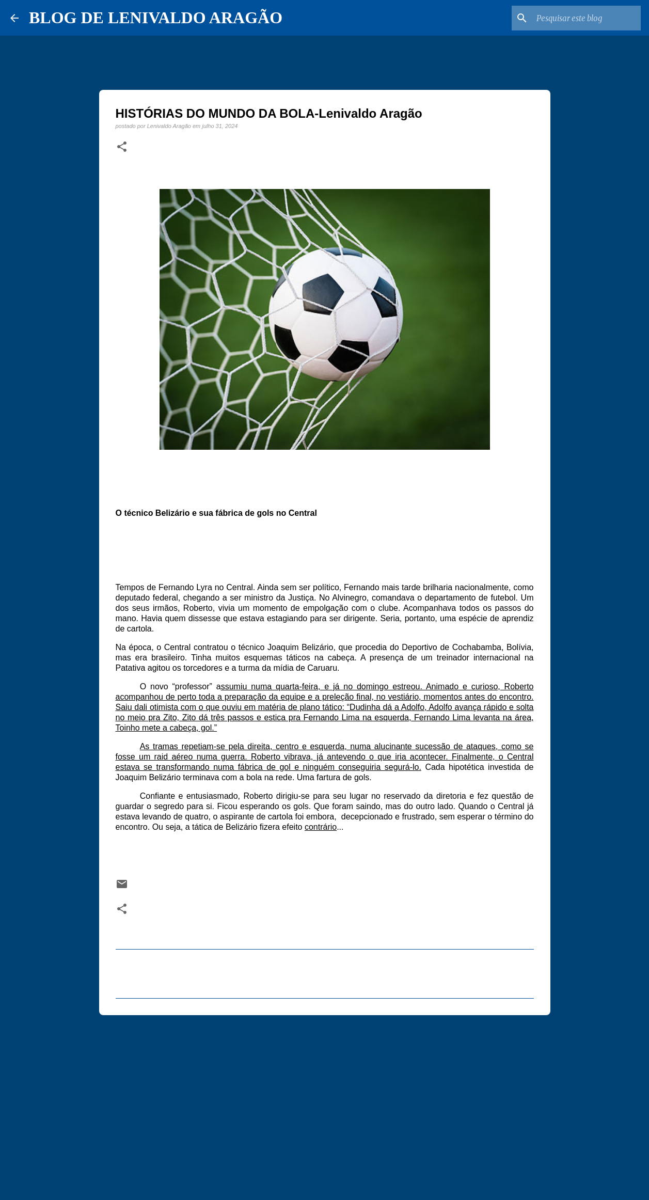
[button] (122, 147)
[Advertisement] (325, 1103)
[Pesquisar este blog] (586, 18)
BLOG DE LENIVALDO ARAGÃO (155, 17)
